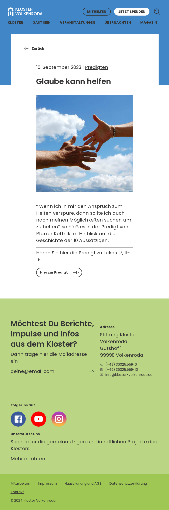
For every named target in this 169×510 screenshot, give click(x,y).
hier (64, 252)
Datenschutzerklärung (128, 483)
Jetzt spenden (131, 11)
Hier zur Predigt (54, 272)
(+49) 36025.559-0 (121, 364)
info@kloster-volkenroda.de (128, 374)
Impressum (47, 483)
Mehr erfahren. (28, 458)
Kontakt (17, 492)
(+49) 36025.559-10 (121, 369)
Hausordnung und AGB (83, 483)
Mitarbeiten (20, 483)
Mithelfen (96, 11)
